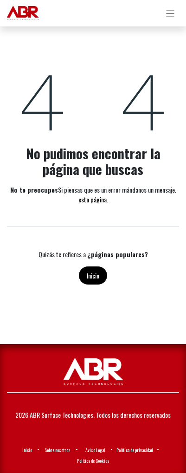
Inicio (93, 275)
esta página (92, 199)
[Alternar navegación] (170, 13)
